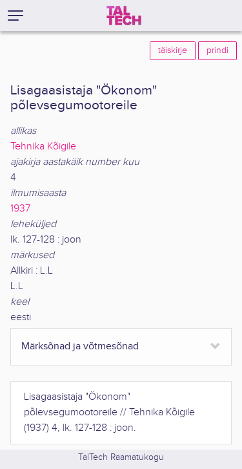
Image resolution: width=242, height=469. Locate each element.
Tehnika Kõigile (43, 146)
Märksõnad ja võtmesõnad (80, 346)
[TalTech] (124, 15)
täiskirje (172, 50)
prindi (217, 50)
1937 (20, 208)
